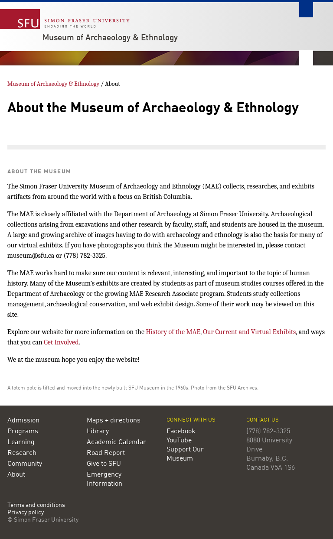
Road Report (106, 453)
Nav (306, 57)
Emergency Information (104, 479)
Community (24, 464)
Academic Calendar (116, 442)
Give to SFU (104, 464)
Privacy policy (25, 513)
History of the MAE (173, 332)
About (16, 474)
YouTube (179, 440)
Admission (23, 420)
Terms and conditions (36, 505)
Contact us (262, 420)
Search (306, 9)
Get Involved (61, 342)
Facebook (181, 431)
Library (98, 431)
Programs (22, 431)
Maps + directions (113, 420)
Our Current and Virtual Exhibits (249, 332)
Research (21, 453)
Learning (21, 442)
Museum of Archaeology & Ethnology (110, 38)
